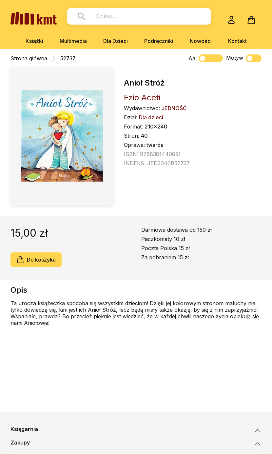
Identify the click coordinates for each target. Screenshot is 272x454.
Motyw (244, 58)
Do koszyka (36, 260)
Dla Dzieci (115, 41)
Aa (191, 58)
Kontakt (237, 41)
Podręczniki (158, 41)
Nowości (201, 41)
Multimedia (73, 41)
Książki (34, 41)
